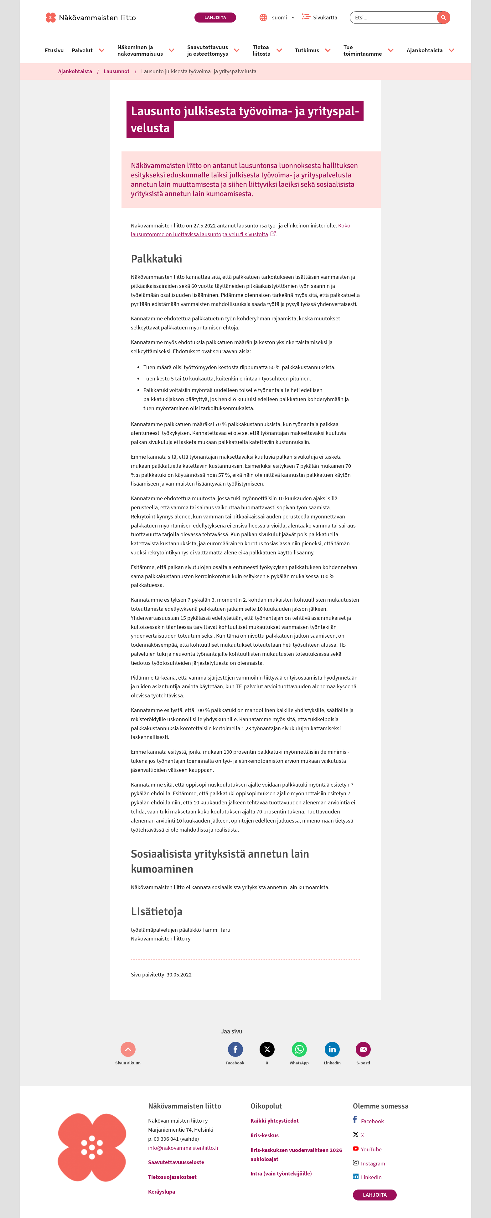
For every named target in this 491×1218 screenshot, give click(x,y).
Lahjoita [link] (215, 17)
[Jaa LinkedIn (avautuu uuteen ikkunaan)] (332, 1054)
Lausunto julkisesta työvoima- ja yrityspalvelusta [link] (198, 71)
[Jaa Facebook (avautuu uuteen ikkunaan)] (236, 1054)
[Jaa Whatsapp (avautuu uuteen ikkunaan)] (299, 1054)
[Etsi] (400, 17)
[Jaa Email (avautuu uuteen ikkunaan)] (362, 1054)
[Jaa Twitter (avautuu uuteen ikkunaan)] (267, 1054)
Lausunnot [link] (117, 71)
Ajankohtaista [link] (75, 71)
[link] (117, 18)
